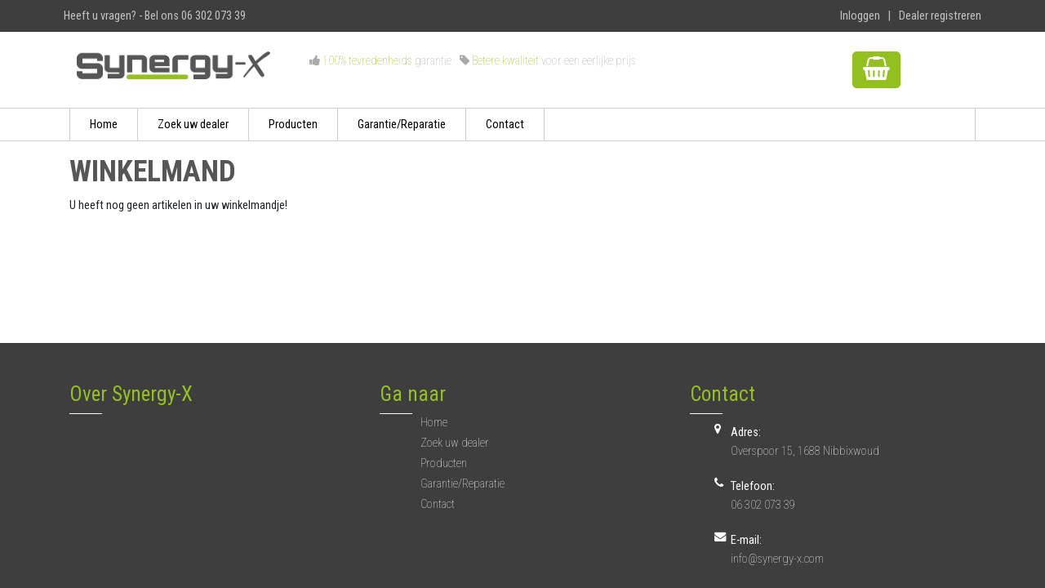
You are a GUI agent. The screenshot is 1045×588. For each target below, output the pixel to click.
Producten (293, 124)
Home (104, 124)
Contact (505, 124)
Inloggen (860, 16)
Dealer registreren (940, 16)
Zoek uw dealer (193, 124)
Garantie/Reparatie (402, 124)
